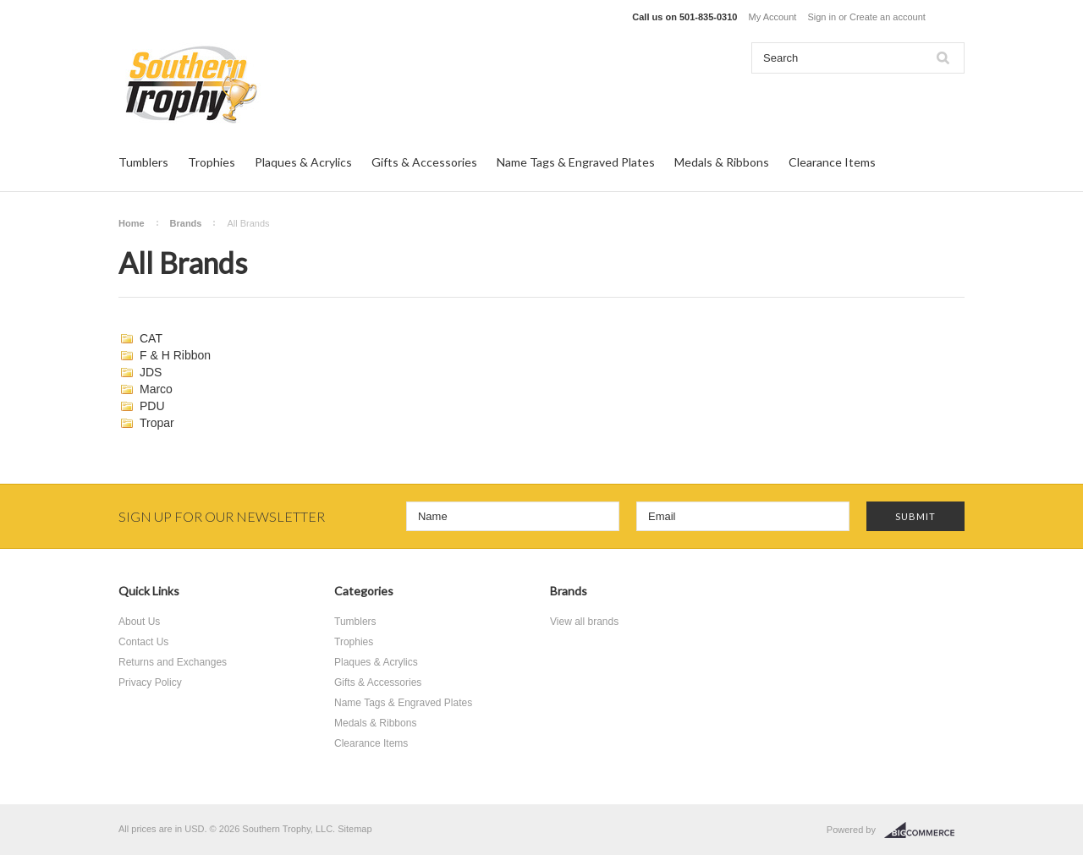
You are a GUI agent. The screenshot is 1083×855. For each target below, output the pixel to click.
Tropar (157, 423)
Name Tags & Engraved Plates (576, 162)
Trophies (211, 162)
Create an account (887, 17)
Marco (156, 389)
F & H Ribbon (175, 355)
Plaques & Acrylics (303, 162)
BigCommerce (924, 830)
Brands (186, 223)
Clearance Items (832, 162)
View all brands (584, 622)
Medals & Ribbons (721, 162)
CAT (151, 338)
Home (131, 223)
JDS (151, 372)
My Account (773, 17)
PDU (152, 406)
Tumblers (143, 162)
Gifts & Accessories (424, 162)
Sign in (821, 17)
